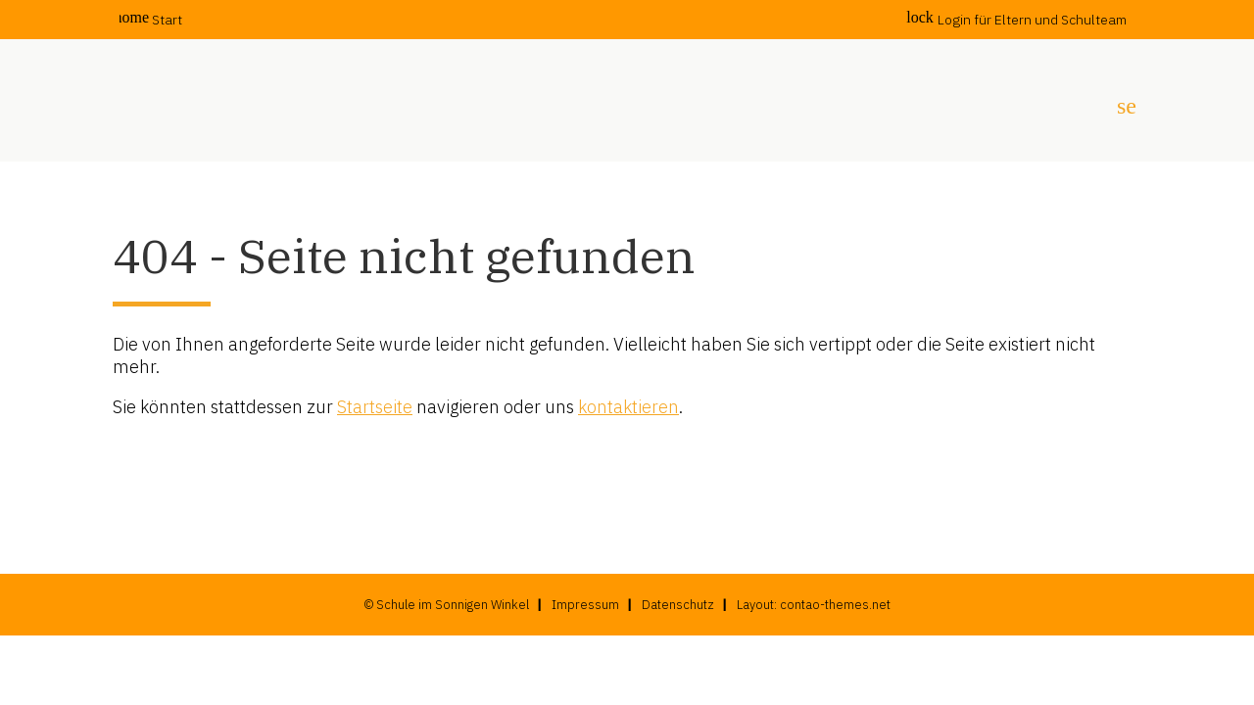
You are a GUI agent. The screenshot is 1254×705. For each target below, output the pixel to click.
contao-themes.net (835, 604)
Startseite (374, 407)
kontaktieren (628, 407)
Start (151, 19)
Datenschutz (678, 604)
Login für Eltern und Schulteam (1016, 19)
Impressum (585, 604)
